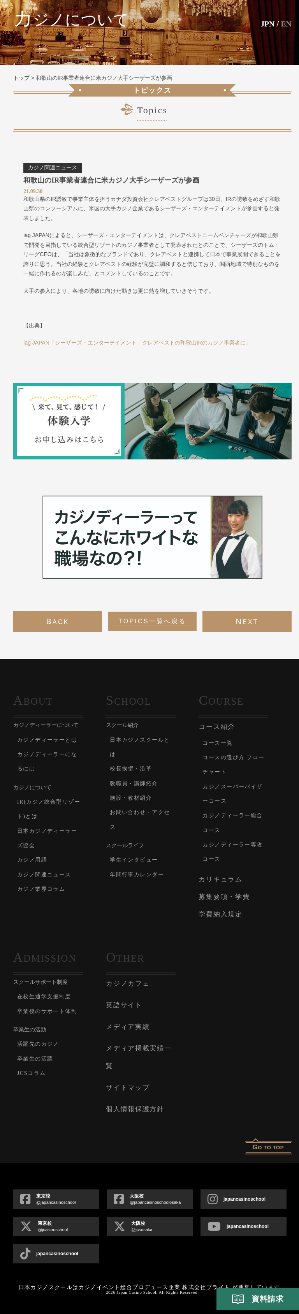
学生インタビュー (139, 859)
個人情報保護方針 (135, 1109)
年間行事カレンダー (142, 874)
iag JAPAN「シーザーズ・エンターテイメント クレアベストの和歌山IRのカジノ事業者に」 (137, 342)
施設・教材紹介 (135, 797)
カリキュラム (220, 879)
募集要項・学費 (224, 897)
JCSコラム (34, 1087)
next (247, 621)
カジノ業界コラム (46, 903)
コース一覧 (220, 742)
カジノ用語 (35, 874)
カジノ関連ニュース (50, 888)
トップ (21, 78)
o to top (268, 1147)
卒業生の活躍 (39, 1073)
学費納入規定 (220, 914)
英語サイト (124, 1005)
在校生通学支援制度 (50, 996)
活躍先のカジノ (42, 1058)
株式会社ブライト (206, 1287)
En (286, 23)
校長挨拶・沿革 (135, 768)
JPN (265, 23)
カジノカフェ (128, 983)
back (57, 621)
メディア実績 (128, 1027)
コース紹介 (217, 726)
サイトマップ (128, 1087)
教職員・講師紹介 (139, 783)
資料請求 (257, 1299)
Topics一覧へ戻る (152, 621)
